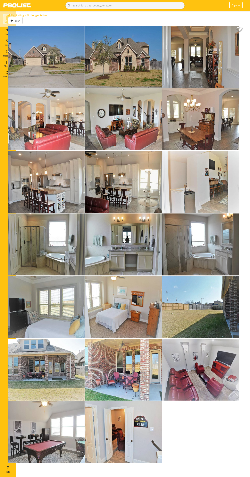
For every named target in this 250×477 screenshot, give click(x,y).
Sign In (236, 5)
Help (8, 469)
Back (26, 22)
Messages (8, 53)
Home (8, 32)
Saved (8, 42)
